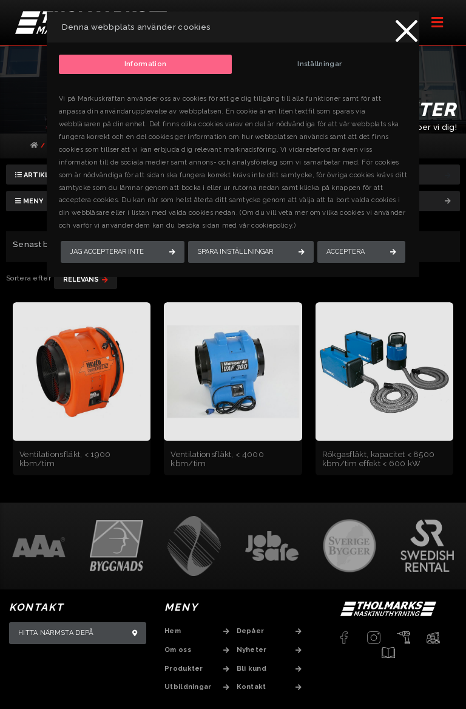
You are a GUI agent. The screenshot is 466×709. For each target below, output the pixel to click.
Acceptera (345, 252)
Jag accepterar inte (107, 252)
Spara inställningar (235, 252)
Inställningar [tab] (319, 64)
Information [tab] (145, 64)
